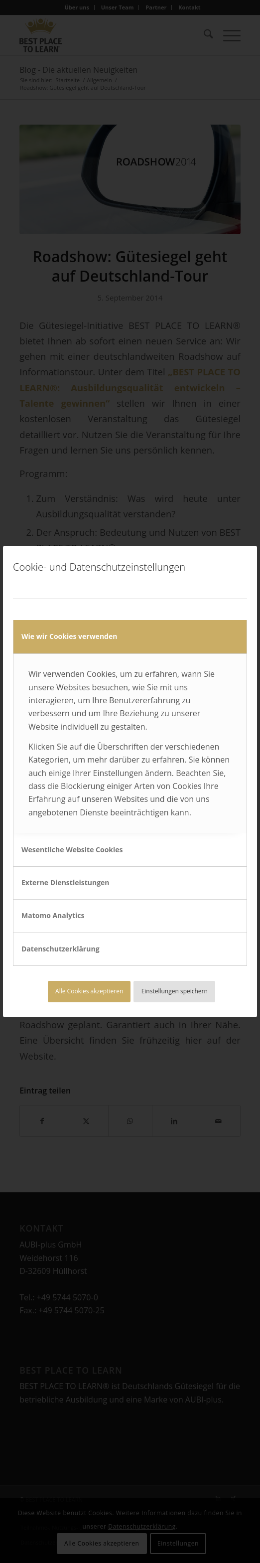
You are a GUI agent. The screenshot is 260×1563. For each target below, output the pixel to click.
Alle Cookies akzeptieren (89, 991)
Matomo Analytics (53, 915)
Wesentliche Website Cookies (72, 849)
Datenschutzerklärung (60, 948)
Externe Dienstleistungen (65, 882)
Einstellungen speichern (174, 991)
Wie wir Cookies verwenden (69, 636)
